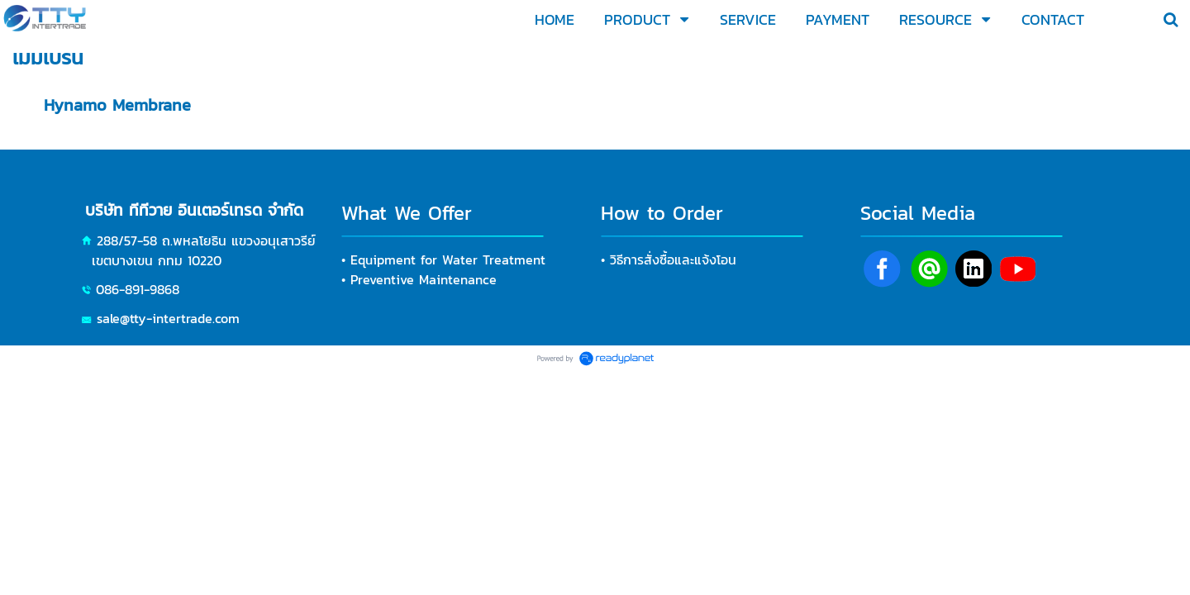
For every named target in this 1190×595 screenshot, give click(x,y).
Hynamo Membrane (117, 105)
